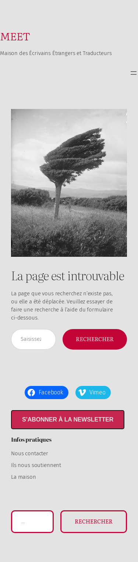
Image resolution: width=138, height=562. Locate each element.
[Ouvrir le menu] (133, 73)
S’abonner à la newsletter (67, 419)
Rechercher (95, 339)
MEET (15, 36)
